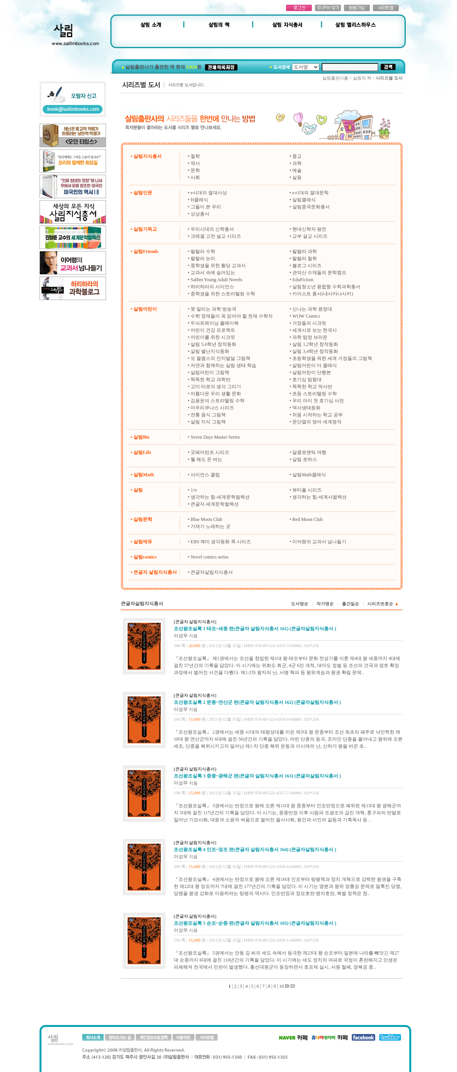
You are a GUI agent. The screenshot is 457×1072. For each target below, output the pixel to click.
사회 (195, 177)
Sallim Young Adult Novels (216, 279)
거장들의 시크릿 (309, 323)
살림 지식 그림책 (208, 422)
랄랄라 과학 (304, 251)
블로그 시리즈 (307, 265)
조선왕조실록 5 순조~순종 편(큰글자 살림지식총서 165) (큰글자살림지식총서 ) (255, 923)
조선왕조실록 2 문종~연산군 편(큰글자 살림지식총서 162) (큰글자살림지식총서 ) (257, 702)
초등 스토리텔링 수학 (314, 393)
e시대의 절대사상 (209, 192)
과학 (297, 163)
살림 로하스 (304, 459)
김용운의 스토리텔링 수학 (218, 400)
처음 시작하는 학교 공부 (317, 415)
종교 (297, 156)
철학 (195, 156)
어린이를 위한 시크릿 (213, 337)
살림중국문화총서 (311, 207)
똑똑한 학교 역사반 (312, 386)
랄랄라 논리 (203, 258)
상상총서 (200, 214)
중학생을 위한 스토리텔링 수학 (223, 293)
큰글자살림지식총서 (212, 572)
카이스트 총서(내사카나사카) (322, 293)
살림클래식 (304, 199)
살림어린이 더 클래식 (314, 365)
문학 (195, 170)
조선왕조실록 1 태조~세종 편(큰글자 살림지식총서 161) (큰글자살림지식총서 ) (255, 628)
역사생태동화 (306, 407)
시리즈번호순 (383, 603)
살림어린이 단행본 (311, 372)
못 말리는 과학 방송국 (213, 309)
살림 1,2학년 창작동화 (315, 344)
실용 (297, 177)
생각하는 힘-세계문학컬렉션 (220, 497)
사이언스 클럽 (205, 474)
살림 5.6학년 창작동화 (213, 344)
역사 (195, 163)
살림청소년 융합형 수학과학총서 (326, 286)
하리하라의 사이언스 (212, 286)
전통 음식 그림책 (208, 415)
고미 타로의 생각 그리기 (216, 386)
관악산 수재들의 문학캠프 (319, 272)
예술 (297, 170)
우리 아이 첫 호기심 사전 (318, 400)
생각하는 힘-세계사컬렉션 (319, 497)
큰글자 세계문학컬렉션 (215, 504)
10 (281, 986)
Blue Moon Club (206, 519)
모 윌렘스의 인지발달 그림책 (220, 358)
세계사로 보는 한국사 (314, 330)
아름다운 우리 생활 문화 (216, 393)
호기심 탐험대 (307, 379)
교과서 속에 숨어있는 (213, 272)
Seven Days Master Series (215, 437)
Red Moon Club (307, 519)
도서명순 (299, 603)
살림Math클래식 (309, 474)
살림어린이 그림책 (210, 372)
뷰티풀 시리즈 (307, 490)
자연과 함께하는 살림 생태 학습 (223, 365)
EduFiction (302, 279)
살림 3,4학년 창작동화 (315, 351)
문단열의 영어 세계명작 (317, 422)
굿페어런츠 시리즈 (210, 452)
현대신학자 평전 (309, 229)
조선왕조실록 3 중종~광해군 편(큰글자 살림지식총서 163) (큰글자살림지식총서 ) (257, 776)
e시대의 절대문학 (310, 192)
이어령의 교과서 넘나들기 (319, 541)
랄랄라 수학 (203, 251)
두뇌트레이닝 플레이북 (215, 323)
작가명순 (325, 603)
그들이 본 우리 (206, 207)
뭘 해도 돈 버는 (206, 459)
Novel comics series (209, 557)
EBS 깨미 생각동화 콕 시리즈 (221, 541)
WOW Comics (306, 316)
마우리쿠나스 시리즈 (212, 407)
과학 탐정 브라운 (309, 337)
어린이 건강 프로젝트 (213, 330)
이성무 (181, 635)
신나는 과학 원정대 (312, 309)
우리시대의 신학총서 (212, 229)
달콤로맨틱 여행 (309, 452)
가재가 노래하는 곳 (210, 526)
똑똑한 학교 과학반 (210, 379)
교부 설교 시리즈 (309, 236)
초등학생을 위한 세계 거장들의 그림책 (332, 358)
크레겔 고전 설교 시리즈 (216, 236)
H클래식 (199, 199)
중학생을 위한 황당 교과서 (218, 265)
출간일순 (350, 603)
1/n (193, 490)
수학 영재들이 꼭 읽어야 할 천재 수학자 (232, 316)
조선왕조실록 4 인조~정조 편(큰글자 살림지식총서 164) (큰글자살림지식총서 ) (255, 849)
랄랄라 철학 (304, 258)
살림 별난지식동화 (210, 351)
